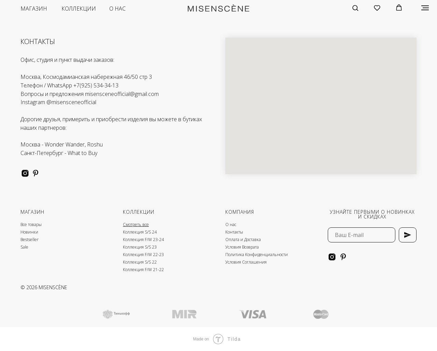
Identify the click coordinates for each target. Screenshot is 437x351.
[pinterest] (35, 173)
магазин (33, 8)
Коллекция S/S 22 (140, 262)
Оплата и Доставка (243, 239)
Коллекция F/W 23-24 (143, 239)
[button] (355, 7)
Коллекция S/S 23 (140, 247)
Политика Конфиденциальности (256, 254)
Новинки (29, 232)
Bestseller (29, 239)
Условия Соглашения (246, 262)
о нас (117, 8)
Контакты (234, 232)
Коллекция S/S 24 (140, 232)
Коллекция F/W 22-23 (143, 254)
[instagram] (25, 173)
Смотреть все (136, 224)
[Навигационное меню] (425, 7)
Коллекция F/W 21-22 (143, 269)
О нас (230, 224)
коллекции (78, 8)
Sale (24, 247)
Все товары (31, 224)
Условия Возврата (242, 247)
